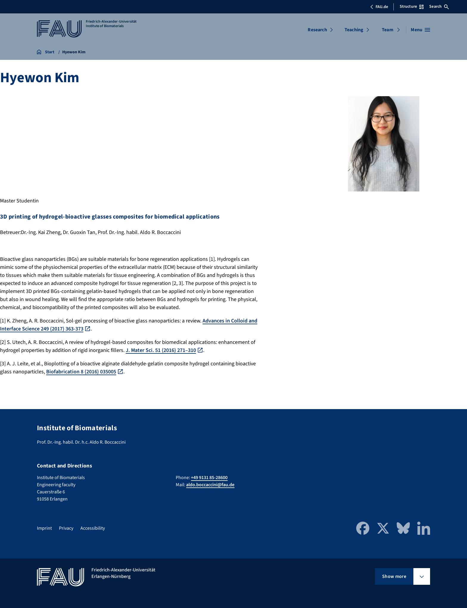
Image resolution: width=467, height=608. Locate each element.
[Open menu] (420, 29)
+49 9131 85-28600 (209, 477)
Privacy (66, 528)
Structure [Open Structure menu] (412, 7)
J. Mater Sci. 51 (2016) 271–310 (161, 350)
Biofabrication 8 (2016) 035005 (81, 371)
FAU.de (379, 7)
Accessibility (92, 528)
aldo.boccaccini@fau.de (210, 484)
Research (317, 29)
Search (439, 7)
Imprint (44, 528)
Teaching (354, 29)
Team (387, 29)
